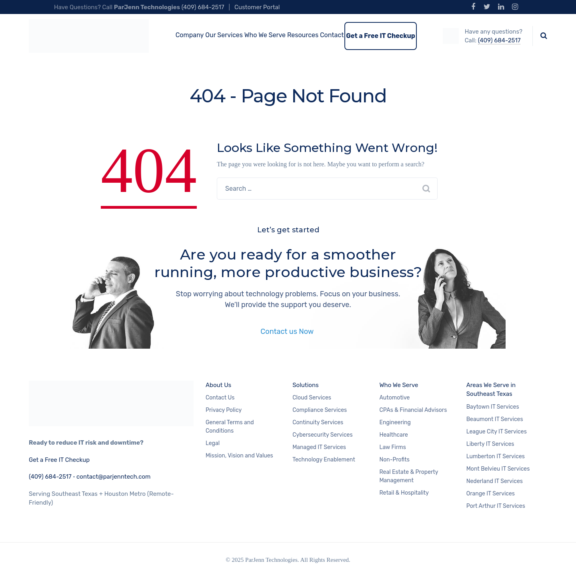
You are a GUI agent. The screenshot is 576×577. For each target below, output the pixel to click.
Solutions (305, 385)
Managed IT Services (319, 447)
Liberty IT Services (490, 444)
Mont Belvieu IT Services (498, 468)
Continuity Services (317, 422)
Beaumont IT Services (494, 419)
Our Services (224, 35)
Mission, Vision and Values (239, 455)
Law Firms (393, 447)
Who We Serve (265, 35)
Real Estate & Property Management (409, 476)
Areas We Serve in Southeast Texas (491, 389)
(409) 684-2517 (203, 7)
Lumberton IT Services (495, 456)
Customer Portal (257, 7)
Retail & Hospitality (404, 492)
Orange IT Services (490, 493)
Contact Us (220, 397)
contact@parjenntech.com (113, 476)
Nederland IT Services (494, 481)
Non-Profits (395, 459)
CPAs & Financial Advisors (413, 410)
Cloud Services (311, 397)
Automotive (395, 397)
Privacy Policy (224, 410)
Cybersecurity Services (322, 434)
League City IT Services (496, 431)
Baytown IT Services (492, 406)
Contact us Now (287, 331)
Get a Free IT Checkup (380, 36)
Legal (213, 443)
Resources (302, 35)
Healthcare (394, 434)
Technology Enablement (323, 459)
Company (190, 35)
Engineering (395, 422)
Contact (332, 35)
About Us (218, 385)
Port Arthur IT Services (495, 506)
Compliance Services (319, 410)
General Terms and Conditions (230, 426)
